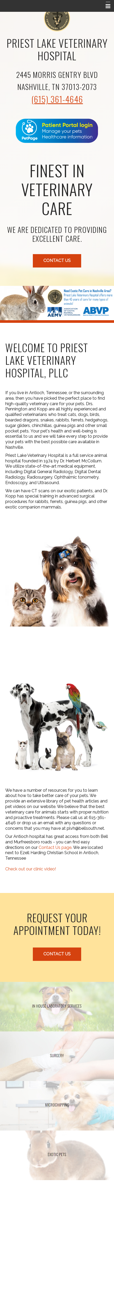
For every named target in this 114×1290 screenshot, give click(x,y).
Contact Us (57, 260)
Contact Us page (55, 847)
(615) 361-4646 (57, 99)
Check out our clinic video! (30, 868)
